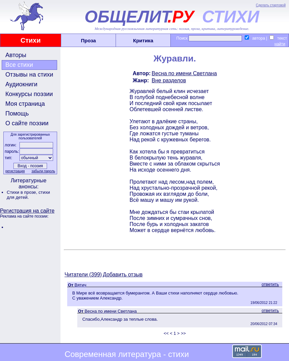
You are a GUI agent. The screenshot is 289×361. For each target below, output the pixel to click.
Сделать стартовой (271, 5)
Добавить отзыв (122, 274)
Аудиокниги (21, 84)
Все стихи (19, 64)
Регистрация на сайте (27, 211)
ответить (270, 284)
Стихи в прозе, (22, 192)
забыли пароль (43, 171)
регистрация (15, 171)
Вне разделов (169, 80)
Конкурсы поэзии (29, 94)
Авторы (15, 55)
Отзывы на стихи (29, 74)
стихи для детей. (28, 195)
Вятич (80, 284)
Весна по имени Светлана (184, 73)
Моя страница (25, 103)
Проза (88, 40)
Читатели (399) (83, 274)
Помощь (17, 113)
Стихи (30, 40)
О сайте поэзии (26, 123)
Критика (143, 40)
